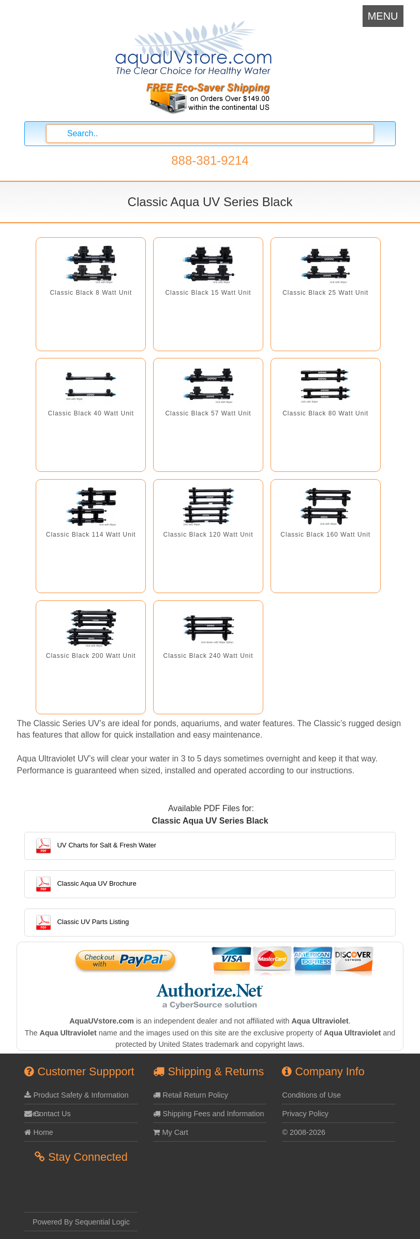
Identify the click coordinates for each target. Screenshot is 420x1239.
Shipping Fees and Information (208, 1114)
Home (38, 1132)
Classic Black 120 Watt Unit (208, 534)
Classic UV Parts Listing (82, 922)
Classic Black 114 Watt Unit (91, 534)
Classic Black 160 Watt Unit (325, 534)
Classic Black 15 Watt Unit (208, 292)
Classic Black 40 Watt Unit (91, 413)
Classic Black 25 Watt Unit (325, 292)
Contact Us (47, 1114)
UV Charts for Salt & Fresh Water (95, 845)
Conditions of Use (311, 1095)
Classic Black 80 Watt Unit (325, 413)
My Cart (170, 1132)
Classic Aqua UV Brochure (85, 883)
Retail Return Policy (190, 1095)
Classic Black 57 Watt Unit (208, 413)
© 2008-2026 (303, 1132)
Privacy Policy (305, 1114)
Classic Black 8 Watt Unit (91, 292)
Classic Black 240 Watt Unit (208, 655)
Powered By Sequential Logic (81, 1222)
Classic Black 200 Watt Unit (91, 655)
